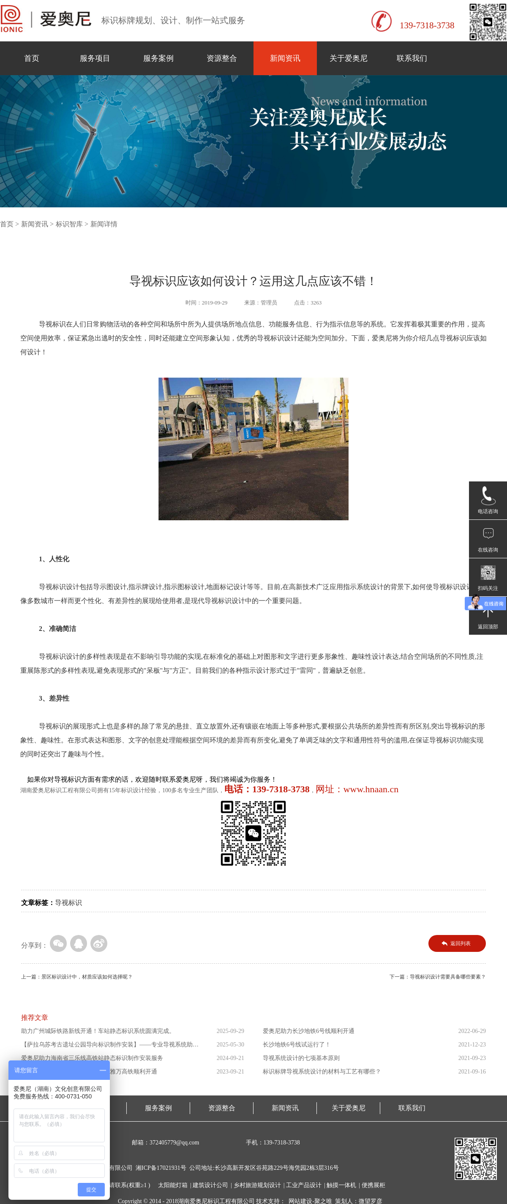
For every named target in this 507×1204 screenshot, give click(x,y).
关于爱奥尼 (349, 58)
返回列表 (460, 943)
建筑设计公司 (210, 1185)
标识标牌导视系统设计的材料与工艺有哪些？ (322, 1071)
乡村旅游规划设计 (257, 1185)
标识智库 (69, 224)
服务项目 (95, 58)
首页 (31, 58)
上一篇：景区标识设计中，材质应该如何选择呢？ (77, 977)
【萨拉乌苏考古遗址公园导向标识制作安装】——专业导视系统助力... (107, 1046)
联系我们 (412, 58)
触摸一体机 (341, 1185)
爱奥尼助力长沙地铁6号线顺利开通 (308, 1031)
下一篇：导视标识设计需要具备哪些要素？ (438, 977)
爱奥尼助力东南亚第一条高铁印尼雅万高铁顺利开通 (89, 1071)
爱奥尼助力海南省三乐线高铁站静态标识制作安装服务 (92, 1058)
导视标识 (68, 902)
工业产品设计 (304, 1185)
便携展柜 (373, 1185)
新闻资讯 (285, 58)
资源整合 (222, 58)
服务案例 (158, 58)
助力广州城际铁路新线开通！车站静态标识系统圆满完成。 (98, 1031)
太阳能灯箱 (173, 1185)
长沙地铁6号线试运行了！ (297, 1044)
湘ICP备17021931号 (161, 1168)
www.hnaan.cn (371, 789)
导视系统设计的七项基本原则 (301, 1058)
